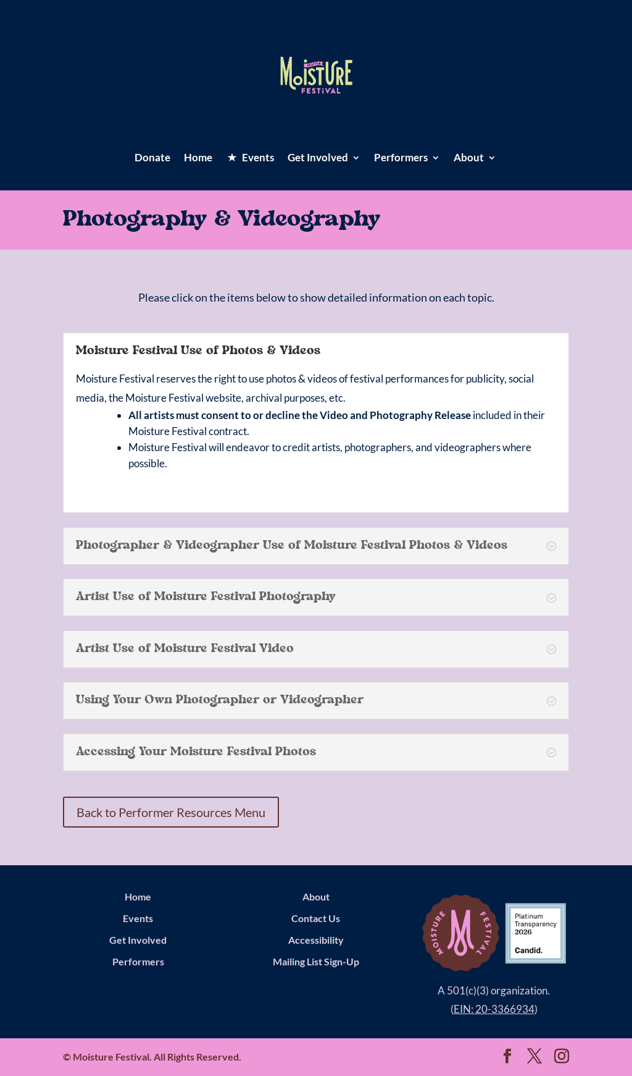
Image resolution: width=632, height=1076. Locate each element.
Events (138, 918)
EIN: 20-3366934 (494, 1008)
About (469, 158)
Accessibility (316, 940)
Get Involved (318, 158)
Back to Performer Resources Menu (171, 812)
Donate (152, 158)
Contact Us (315, 918)
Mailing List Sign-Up (316, 961)
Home (198, 158)
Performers (401, 158)
